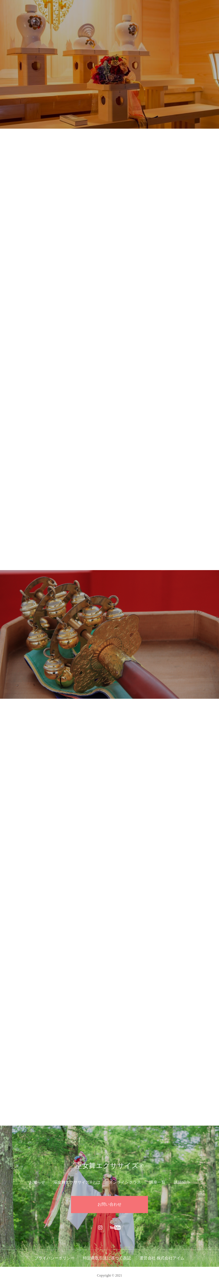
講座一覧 (157, 1182)
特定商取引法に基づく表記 (107, 1258)
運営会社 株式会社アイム (161, 1258)
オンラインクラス (125, 1182)
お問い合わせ (109, 1204)
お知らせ (37, 1182)
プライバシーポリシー (54, 1258)
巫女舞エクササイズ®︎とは (77, 1182)
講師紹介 (182, 1182)
